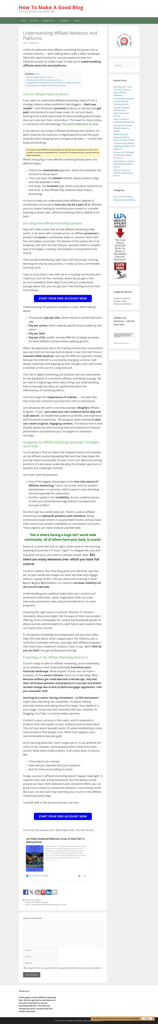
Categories (66, 20)
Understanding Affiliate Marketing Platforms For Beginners (124, 146)
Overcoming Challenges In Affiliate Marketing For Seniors (124, 155)
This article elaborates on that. (80, 124)
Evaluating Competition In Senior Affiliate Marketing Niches (124, 101)
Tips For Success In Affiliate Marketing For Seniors (123, 173)
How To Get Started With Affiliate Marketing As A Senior (46, 905)
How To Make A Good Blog (51, 7)
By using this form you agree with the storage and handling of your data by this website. (63, 968)
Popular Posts (50, 20)
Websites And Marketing (124, 200)
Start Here (34, 20)
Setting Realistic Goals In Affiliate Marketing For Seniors (124, 164)
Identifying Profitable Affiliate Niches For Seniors (123, 128)
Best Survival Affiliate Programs (36, 902)
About (79, 20)
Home (23, 20)
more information (134, 1018)
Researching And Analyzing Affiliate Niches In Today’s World (124, 137)
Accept (147, 1018)
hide (36, 74)
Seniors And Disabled (33, 900)
